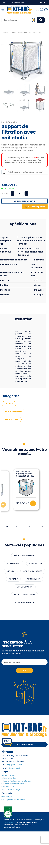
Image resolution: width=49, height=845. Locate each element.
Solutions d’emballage (10, 789)
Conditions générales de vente (18, 825)
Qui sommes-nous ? (16, 2)
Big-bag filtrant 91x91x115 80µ (24, 474)
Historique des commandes (13, 799)
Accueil (4, 32)
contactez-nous (33, 162)
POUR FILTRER (12, 419)
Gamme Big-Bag (8, 775)
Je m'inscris (24, 670)
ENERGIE (9, 403)
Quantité (4, 193)
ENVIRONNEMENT (13, 411)
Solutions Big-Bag (8, 778)
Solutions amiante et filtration (14, 784)
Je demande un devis (24, 201)
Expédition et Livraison (26, 822)
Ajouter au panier (35, 206)
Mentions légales (12, 827)
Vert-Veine (8, 822)
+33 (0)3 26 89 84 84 (15, 765)
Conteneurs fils (7, 786)
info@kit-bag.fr (14, 768)
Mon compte (6, 797)
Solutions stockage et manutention (16, 781)
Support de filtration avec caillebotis (26, 32)
